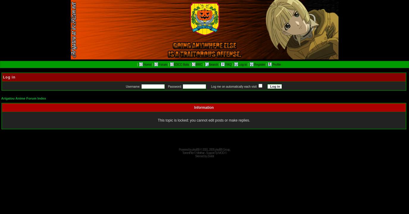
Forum (160, 64)
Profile (274, 64)
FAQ (226, 64)
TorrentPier (188, 153)
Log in (241, 64)
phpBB (196, 149)
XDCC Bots (179, 64)
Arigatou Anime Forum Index (23, 98)
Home (145, 64)
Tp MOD (219, 153)
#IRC (197, 64)
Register (258, 64)
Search (211, 64)
